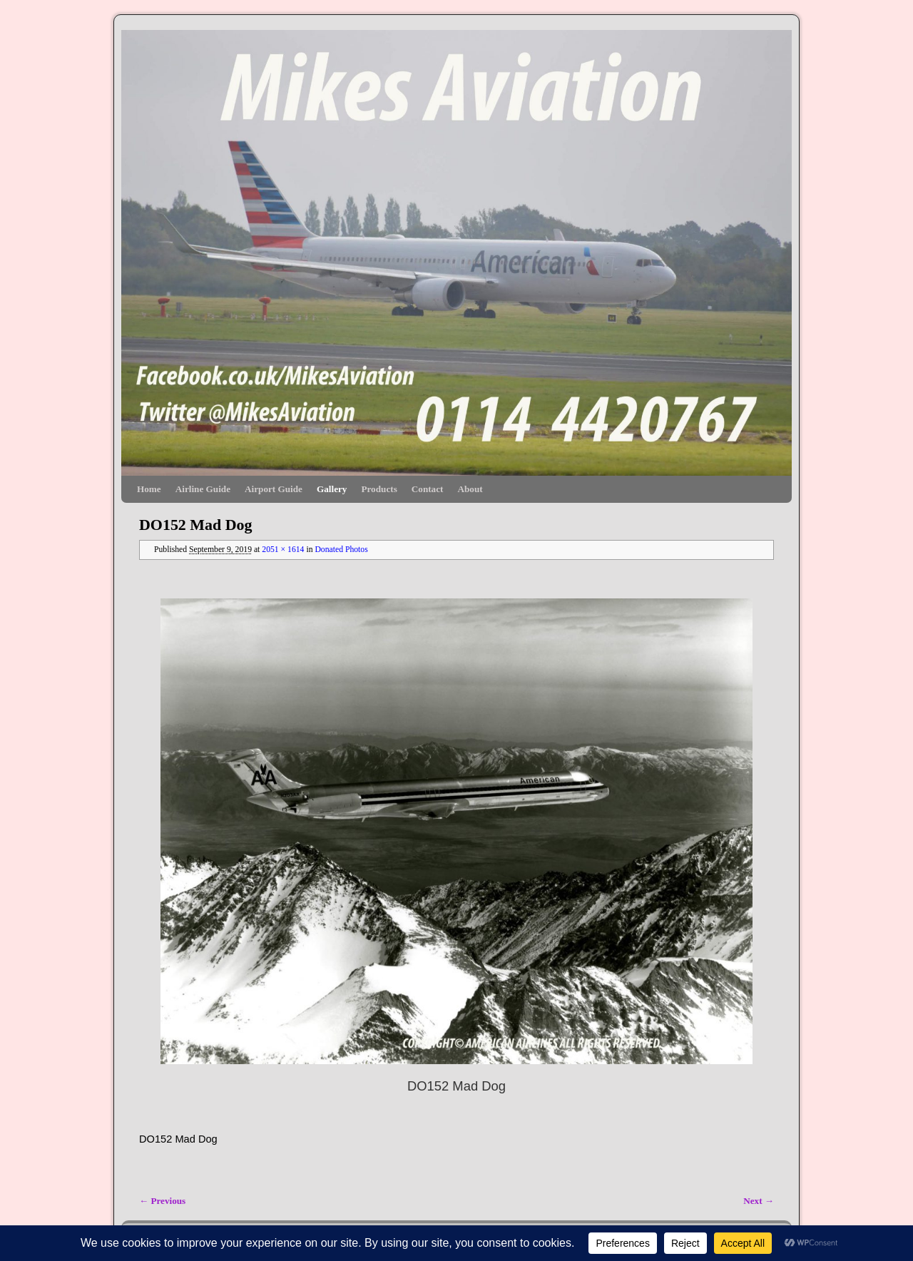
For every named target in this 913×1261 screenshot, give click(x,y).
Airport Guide (273, 489)
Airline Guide (202, 489)
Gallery (332, 489)
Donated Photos (341, 549)
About (469, 489)
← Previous (162, 1200)
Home (149, 489)
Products (379, 489)
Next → (758, 1200)
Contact (428, 489)
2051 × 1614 (283, 549)
